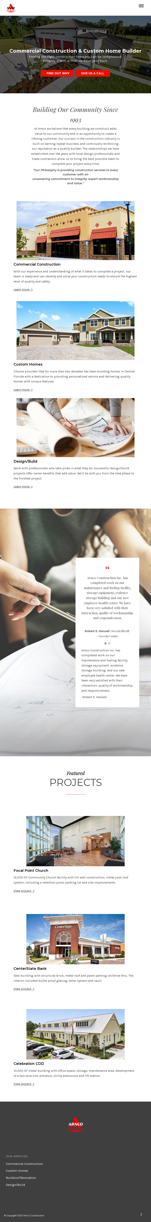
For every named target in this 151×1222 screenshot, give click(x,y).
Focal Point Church (31, 870)
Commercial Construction (37, 264)
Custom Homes (28, 364)
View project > (24, 891)
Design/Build (25, 461)
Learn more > (23, 289)
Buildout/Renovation (21, 1178)
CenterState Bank (30, 968)
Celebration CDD (29, 1064)
